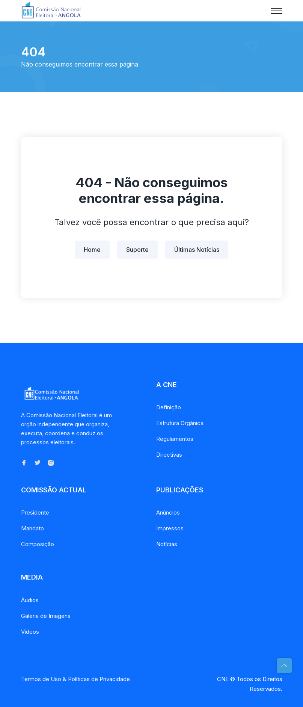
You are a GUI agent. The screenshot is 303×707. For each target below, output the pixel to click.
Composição (37, 544)
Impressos (170, 528)
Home (92, 249)
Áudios (30, 600)
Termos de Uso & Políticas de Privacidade (75, 679)
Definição (168, 407)
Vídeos (30, 631)
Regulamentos (174, 438)
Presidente (35, 512)
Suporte (137, 249)
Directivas (169, 454)
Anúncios (168, 512)
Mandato (32, 528)
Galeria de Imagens (46, 615)
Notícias (166, 544)
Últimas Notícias (196, 249)
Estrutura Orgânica (180, 423)
